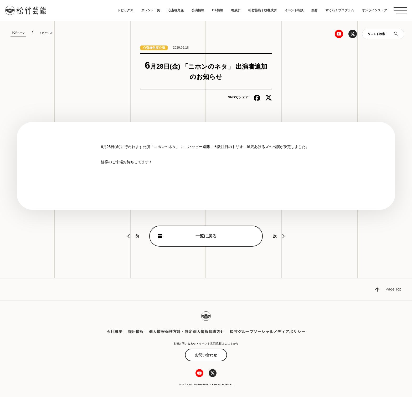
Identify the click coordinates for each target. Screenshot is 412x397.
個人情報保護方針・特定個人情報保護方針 (186, 331)
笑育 (314, 10)
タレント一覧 (150, 10)
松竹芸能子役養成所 (262, 10)
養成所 (235, 10)
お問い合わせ (206, 355)
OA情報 (217, 10)
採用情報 (136, 331)
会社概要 (114, 331)
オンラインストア (374, 10)
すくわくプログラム (340, 10)
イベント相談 (294, 10)
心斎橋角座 (176, 10)
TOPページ (18, 32)
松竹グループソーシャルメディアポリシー (267, 331)
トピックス (125, 10)
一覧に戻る (206, 236)
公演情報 (198, 10)
